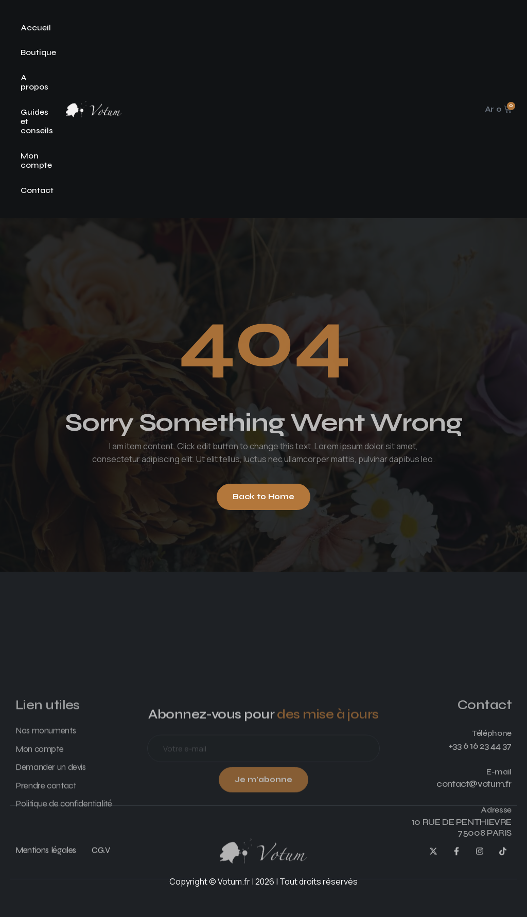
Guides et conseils (37, 121)
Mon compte (36, 160)
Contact (37, 190)
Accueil (36, 27)
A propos (34, 82)
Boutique (38, 52)
